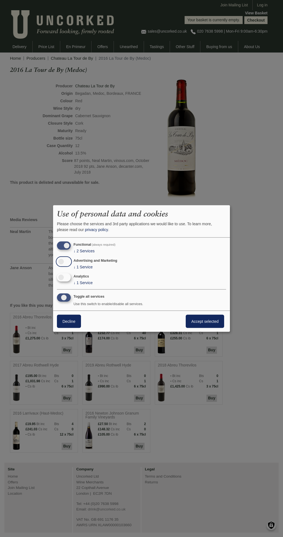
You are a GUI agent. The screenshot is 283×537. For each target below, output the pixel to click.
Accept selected (205, 321)
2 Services (84, 251)
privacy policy (96, 229)
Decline (68, 321)
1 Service (83, 266)
